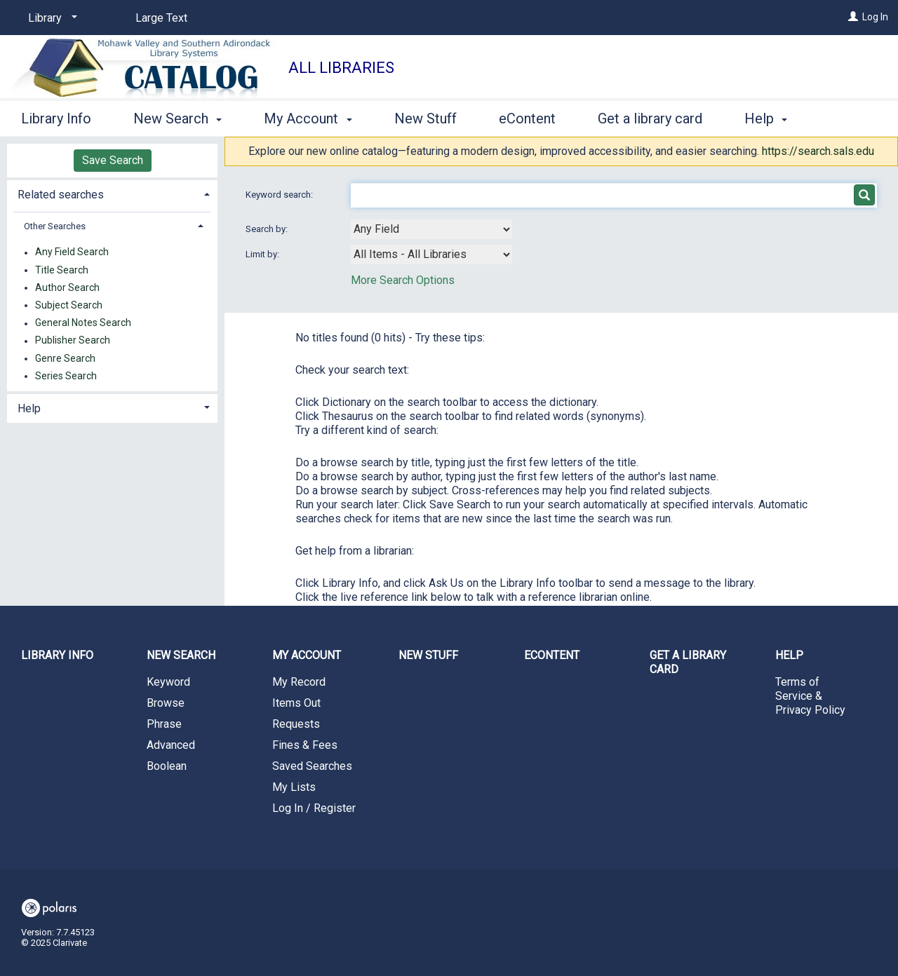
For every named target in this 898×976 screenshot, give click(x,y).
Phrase (164, 724)
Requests (296, 724)
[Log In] (853, 16)
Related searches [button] (61, 194)
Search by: (268, 229)
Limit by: (263, 254)
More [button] (772, 118)
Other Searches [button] (55, 226)
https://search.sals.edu (818, 151)
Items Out (296, 703)
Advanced (171, 745)
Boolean (167, 766)
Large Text (161, 18)
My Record (299, 682)
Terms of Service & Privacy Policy (810, 696)
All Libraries (341, 67)
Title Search (61, 270)
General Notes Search (83, 323)
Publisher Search (72, 340)
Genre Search (65, 358)
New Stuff (425, 116)
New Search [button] (177, 116)
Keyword (168, 682)
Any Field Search (72, 252)
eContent (527, 116)
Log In (875, 16)
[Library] (50, 18)
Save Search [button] (112, 160)
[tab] (112, 193)
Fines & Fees (304, 745)
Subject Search (68, 305)
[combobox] (431, 229)
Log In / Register (314, 808)
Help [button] (29, 408)
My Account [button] (307, 116)
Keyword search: (280, 194)
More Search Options (403, 280)
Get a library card (650, 116)
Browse (166, 703)
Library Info (56, 116)
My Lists (294, 787)
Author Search (67, 287)
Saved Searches (312, 766)
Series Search (66, 375)
